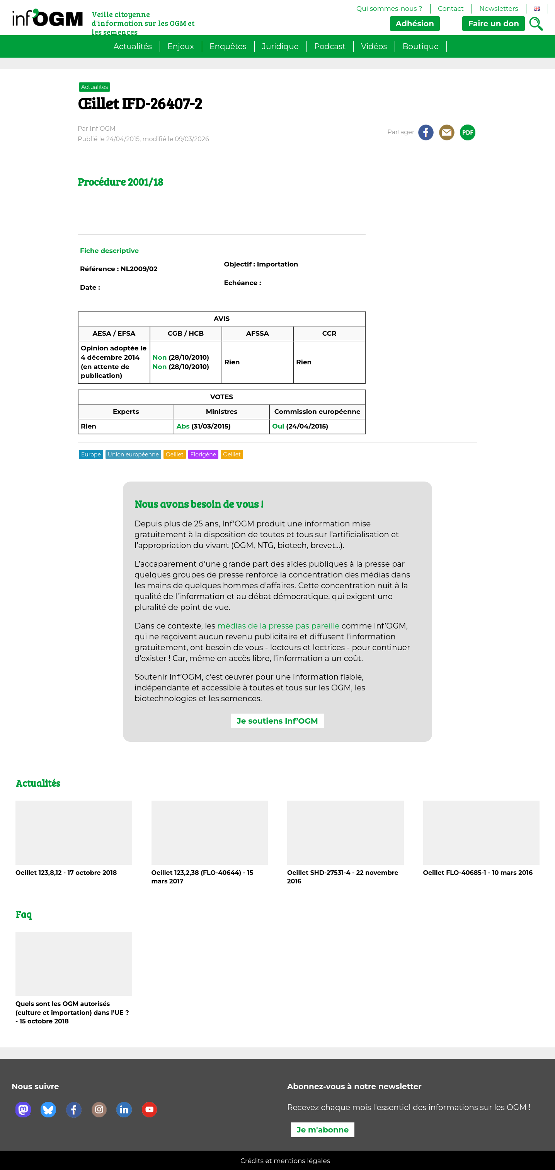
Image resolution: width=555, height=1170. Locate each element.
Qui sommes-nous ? (389, 8)
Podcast (330, 46)
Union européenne (133, 454)
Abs (183, 426)
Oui (278, 426)
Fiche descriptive (109, 250)
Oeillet (175, 454)
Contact (451, 8)
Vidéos (374, 46)
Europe (91, 454)
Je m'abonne (323, 1129)
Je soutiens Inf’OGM (277, 721)
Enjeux (180, 46)
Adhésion (415, 23)
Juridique (280, 46)
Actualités (133, 46)
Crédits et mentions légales (285, 1161)
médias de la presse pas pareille (278, 625)
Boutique (421, 46)
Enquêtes (228, 46)
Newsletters (498, 8)
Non (160, 357)
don (493, 23)
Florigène (203, 454)
